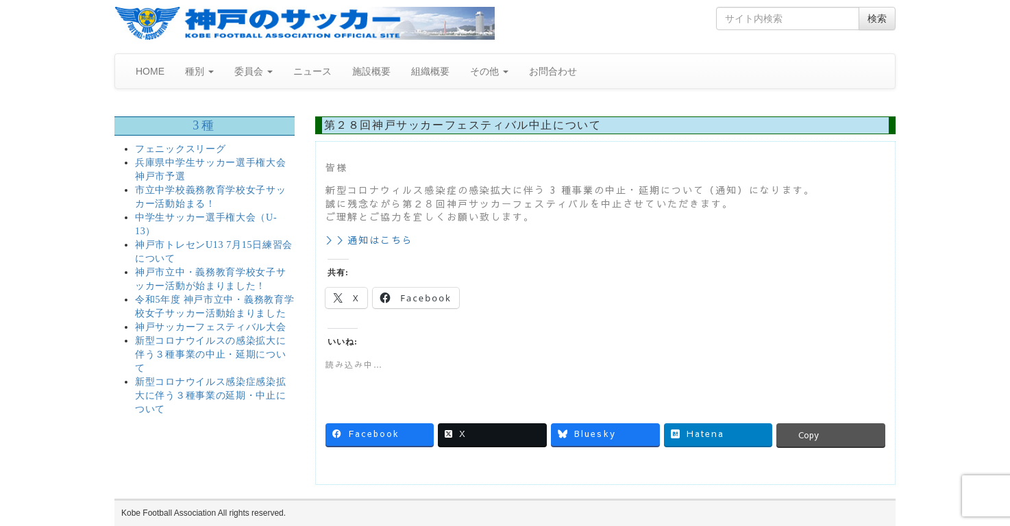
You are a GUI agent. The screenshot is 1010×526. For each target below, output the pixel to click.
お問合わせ (553, 71)
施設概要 (371, 71)
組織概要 (430, 71)
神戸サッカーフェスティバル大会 (210, 327)
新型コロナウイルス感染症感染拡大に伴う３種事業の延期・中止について (210, 395)
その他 (489, 71)
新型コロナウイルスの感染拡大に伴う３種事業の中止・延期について (210, 354)
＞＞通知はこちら (369, 240)
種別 (199, 71)
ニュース (312, 71)
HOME (150, 71)
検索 (877, 18)
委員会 (253, 71)
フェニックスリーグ (180, 149)
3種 (204, 125)
